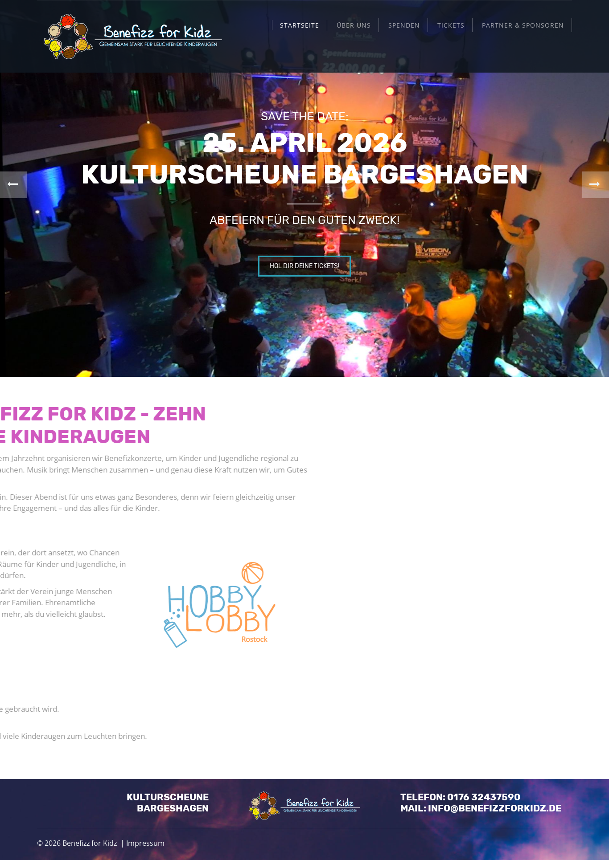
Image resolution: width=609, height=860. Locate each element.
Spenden (404, 25)
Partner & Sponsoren (523, 25)
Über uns (354, 25)
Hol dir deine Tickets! (304, 266)
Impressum (145, 843)
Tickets (451, 25)
